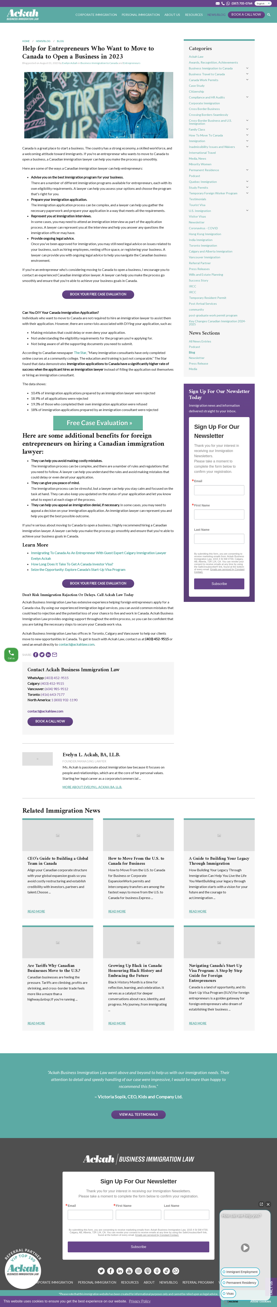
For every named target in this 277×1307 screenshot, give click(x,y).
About (149, 1282)
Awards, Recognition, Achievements (213, 62)
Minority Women (200, 164)
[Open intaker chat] (226, 1302)
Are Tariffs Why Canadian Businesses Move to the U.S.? (53, 968)
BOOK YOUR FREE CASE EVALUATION (98, 294)
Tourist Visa (197, 205)
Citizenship (196, 91)
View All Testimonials (138, 1114)
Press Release (198, 363)
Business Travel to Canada (207, 74)
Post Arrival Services (203, 303)
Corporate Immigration (96, 14)
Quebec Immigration (203, 181)
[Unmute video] (245, 1247)
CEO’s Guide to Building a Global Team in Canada (57, 861)
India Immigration (201, 240)
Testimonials (197, 199)
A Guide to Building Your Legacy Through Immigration (219, 861)
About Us (172, 14)
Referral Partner (200, 263)
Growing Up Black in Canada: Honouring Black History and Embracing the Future (135, 971)
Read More (36, 911)
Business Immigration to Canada (99, 63)
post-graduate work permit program (213, 315)
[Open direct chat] (261, 1204)
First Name (202, 505)
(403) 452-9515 (57, 678)
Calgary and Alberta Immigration (210, 251)
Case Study (197, 85)
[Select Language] (263, 3)
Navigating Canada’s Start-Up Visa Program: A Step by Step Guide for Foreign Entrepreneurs (215, 973)
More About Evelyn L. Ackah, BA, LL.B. (92, 787)
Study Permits (198, 187)
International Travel (202, 152)
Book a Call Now (246, 14)
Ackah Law (196, 56)
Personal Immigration (141, 14)
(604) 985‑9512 (56, 689)
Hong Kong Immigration (205, 234)
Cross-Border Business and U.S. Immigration (210, 122)
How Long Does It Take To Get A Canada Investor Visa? (72, 564)
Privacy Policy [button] (140, 1301)
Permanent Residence (204, 170)
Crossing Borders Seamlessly (208, 114)
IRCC (192, 286)
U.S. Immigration (200, 211)
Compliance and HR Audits (207, 97)
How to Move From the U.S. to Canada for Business (136, 861)
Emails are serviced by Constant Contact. (157, 1235)
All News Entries (200, 341)
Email (198, 481)
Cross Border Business (204, 109)
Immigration (197, 141)
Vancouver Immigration (204, 257)
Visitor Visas (197, 216)
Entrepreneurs (131, 63)
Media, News (197, 158)
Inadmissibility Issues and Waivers (212, 147)
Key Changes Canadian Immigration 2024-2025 (217, 322)
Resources (194, 14)
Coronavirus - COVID (203, 228)
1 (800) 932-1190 (64, 700)
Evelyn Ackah (69, 63)
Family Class (197, 129)
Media (193, 369)
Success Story (198, 280)
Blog (60, 41)
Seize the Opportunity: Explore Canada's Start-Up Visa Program (78, 569)
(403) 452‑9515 (52, 683)
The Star (80, 352)
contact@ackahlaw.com (76, 644)
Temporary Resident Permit (207, 298)
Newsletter (197, 222)
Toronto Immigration (203, 245)
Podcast (194, 176)
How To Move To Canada (206, 135)
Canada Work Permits (203, 80)
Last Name (201, 529)
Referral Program (198, 1282)
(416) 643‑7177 (52, 694)
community (196, 309)
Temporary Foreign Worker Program (213, 193)
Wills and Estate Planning (206, 274)
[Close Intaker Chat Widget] (268, 1204)
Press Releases (199, 269)
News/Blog (216, 14)
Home (25, 41)
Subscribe (219, 584)
